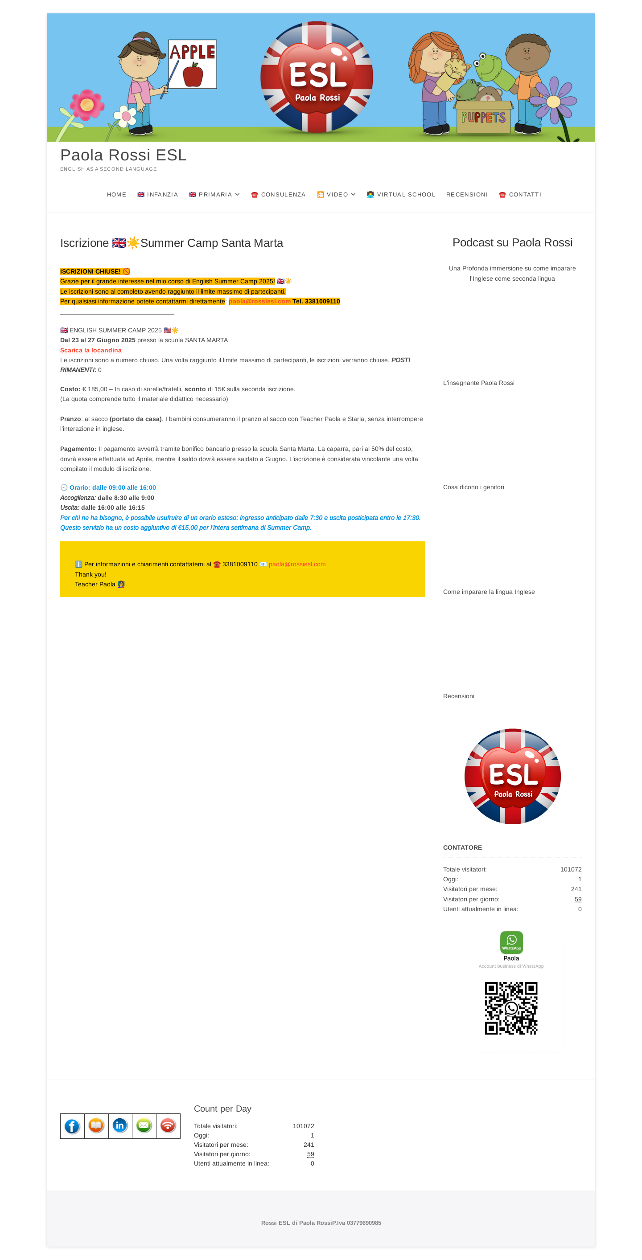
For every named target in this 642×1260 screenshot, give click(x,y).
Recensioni (467, 194)
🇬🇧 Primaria (210, 194)
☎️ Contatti (520, 194)
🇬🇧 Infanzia (157, 194)
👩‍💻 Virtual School (401, 194)
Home (117, 194)
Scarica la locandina (91, 350)
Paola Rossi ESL (123, 155)
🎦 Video (332, 194)
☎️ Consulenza (278, 194)
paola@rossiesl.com (260, 301)
